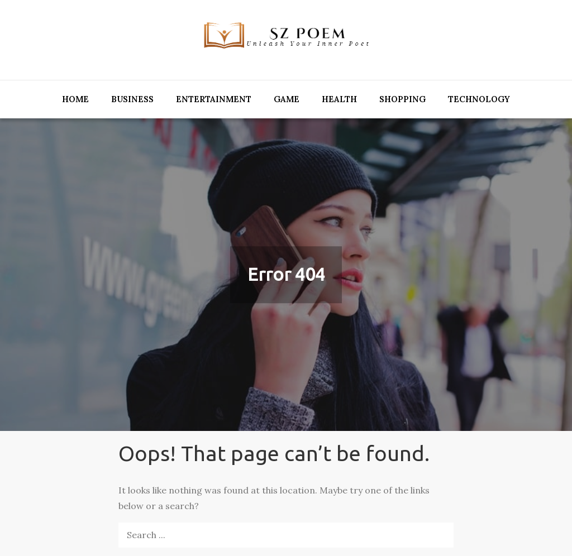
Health (339, 99)
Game (286, 99)
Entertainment (213, 99)
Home (75, 99)
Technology (479, 99)
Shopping (402, 99)
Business (132, 99)
